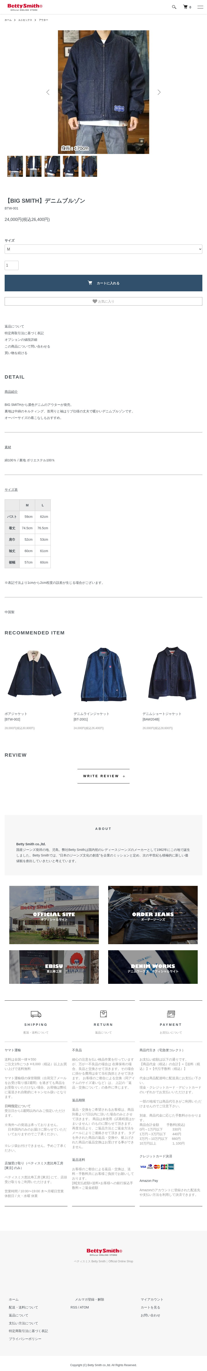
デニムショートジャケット (162, 710)
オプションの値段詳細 (19, 338)
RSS (73, 1303)
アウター (48, 19)
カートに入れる (104, 283)
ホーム (9, 19)
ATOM (84, 1303)
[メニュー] (200, 7)
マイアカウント (148, 1296)
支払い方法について (19, 1319)
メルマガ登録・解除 (85, 1296)
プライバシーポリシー (21, 1335)
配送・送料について (19, 1303)
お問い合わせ (146, 1311)
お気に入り (103, 301)
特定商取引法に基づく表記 (21, 332)
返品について (13, 326)
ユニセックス (28, 19)
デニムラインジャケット (92, 710)
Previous (48, 92)
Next (158, 92)
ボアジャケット (16, 710)
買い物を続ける (14, 349)
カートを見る (146, 1303)
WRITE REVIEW (101, 772)
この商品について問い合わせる (24, 343)
